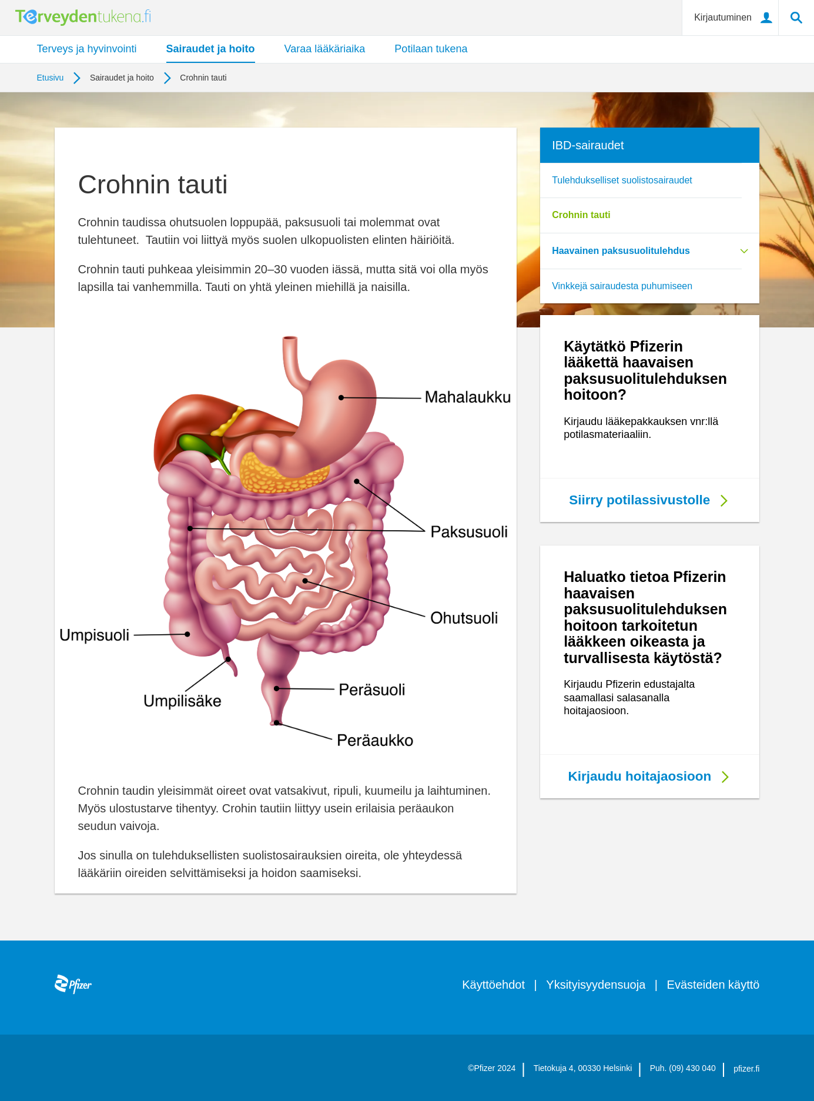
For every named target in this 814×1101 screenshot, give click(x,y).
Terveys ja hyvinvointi (87, 49)
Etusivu (50, 77)
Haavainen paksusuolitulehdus (621, 251)
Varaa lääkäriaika (325, 49)
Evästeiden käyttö (713, 984)
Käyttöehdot (493, 984)
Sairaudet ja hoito (210, 49)
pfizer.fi (746, 1068)
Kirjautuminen (723, 17)
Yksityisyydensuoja (595, 984)
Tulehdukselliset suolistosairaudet (622, 180)
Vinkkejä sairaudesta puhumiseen (622, 286)
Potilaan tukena (430, 49)
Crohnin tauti (581, 215)
